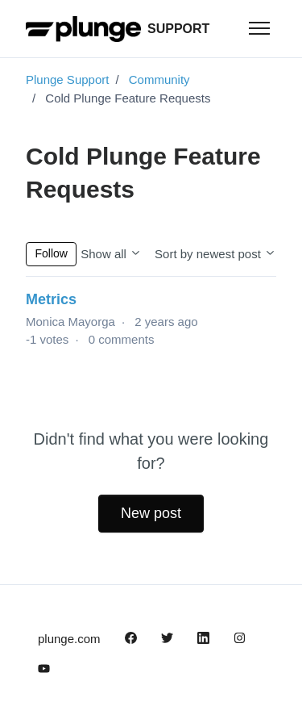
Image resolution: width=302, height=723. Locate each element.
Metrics (51, 299)
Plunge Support (67, 79)
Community (159, 79)
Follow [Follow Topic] (51, 253)
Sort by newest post (215, 254)
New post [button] (151, 513)
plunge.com (69, 639)
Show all (111, 254)
